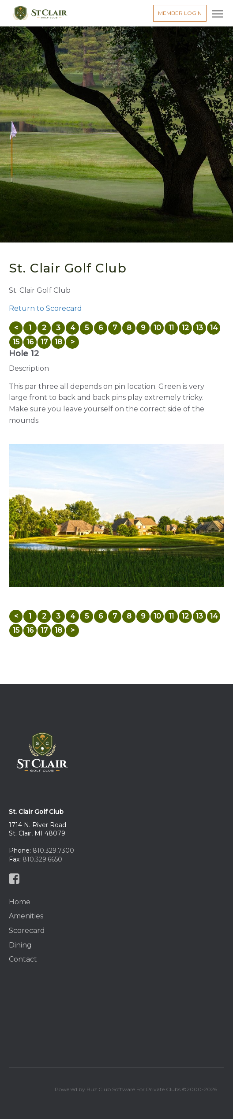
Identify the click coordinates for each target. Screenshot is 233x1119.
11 (171, 328)
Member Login (180, 13)
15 (16, 342)
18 (58, 342)
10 (157, 328)
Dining (20, 945)
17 (44, 342)
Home (19, 902)
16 (30, 342)
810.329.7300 (53, 850)
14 (214, 328)
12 (185, 328)
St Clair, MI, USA (116, 1012)
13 (199, 328)
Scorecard (27, 930)
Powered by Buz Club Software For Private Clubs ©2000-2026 (136, 1089)
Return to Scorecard (45, 308)
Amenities (26, 916)
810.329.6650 (42, 859)
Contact (23, 959)
